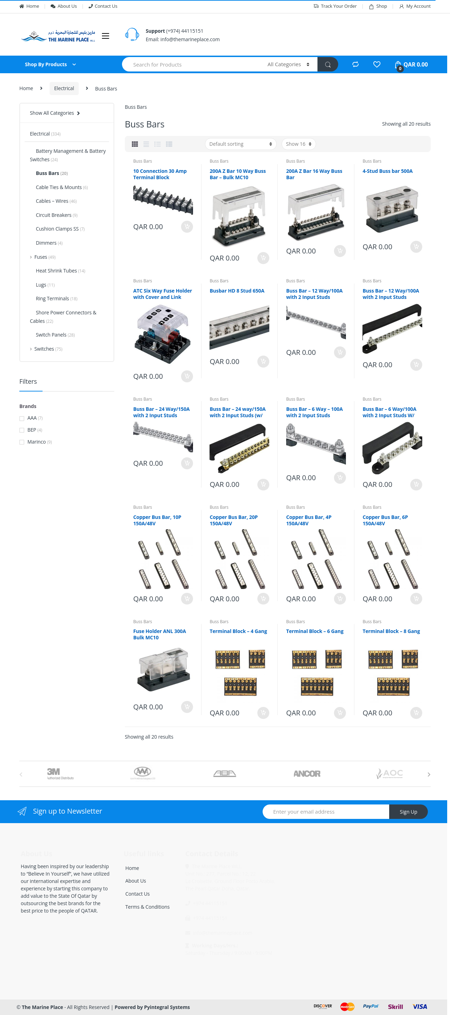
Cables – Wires (53, 201)
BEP (31, 429)
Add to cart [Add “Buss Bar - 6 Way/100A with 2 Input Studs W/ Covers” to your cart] (416, 485)
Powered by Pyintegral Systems (152, 1007)
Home (29, 6)
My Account (415, 6)
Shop (377, 6)
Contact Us (103, 6)
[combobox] (190, 64)
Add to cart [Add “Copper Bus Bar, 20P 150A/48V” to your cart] (263, 599)
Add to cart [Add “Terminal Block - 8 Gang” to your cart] (416, 713)
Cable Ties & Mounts (59, 187)
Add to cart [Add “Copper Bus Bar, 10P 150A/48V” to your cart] (186, 599)
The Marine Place (42, 1007)
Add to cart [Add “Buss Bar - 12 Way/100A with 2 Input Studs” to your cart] (339, 352)
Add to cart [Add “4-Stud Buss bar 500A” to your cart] (416, 247)
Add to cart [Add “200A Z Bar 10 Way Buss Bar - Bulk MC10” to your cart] (263, 258)
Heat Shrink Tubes (57, 270)
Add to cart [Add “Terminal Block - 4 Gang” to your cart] (263, 713)
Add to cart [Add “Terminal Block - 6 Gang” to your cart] (339, 713)
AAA (32, 417)
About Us (64, 6)
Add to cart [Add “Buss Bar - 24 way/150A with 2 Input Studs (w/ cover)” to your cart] (263, 485)
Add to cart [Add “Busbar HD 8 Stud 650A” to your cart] (263, 362)
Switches (46, 348)
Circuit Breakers (53, 215)
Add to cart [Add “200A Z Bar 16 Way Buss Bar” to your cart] (339, 251)
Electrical (64, 88)
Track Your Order (335, 6)
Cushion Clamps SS (57, 228)
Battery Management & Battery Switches (68, 155)
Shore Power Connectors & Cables (63, 316)
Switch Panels (52, 334)
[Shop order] (241, 144)
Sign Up (408, 811)
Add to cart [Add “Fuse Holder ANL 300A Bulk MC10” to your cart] (186, 707)
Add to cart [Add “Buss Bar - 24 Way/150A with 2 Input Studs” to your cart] (186, 463)
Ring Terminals (53, 298)
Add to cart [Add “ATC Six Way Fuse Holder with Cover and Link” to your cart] (186, 376)
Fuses (43, 256)
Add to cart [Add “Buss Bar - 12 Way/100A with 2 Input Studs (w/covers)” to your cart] (416, 365)
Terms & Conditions (148, 906)
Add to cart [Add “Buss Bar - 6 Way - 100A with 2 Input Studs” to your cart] (339, 478)
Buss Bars (142, 161)
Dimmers (46, 242)
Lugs (42, 284)
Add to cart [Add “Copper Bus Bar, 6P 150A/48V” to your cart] (416, 599)
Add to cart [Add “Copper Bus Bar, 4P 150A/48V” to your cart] (339, 599)
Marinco (36, 441)
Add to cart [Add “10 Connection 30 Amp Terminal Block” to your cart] (186, 227)
